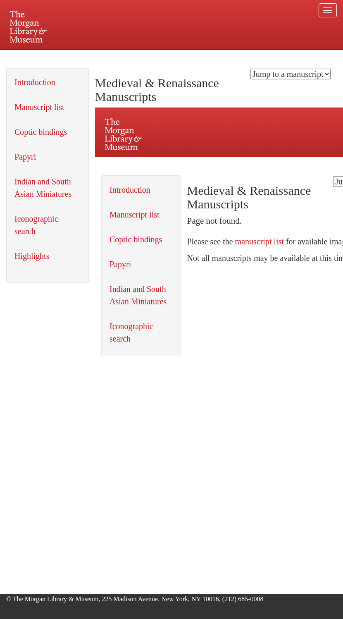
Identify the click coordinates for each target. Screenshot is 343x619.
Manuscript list (39, 107)
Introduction (34, 82)
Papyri (25, 156)
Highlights (31, 256)
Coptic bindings (40, 131)
